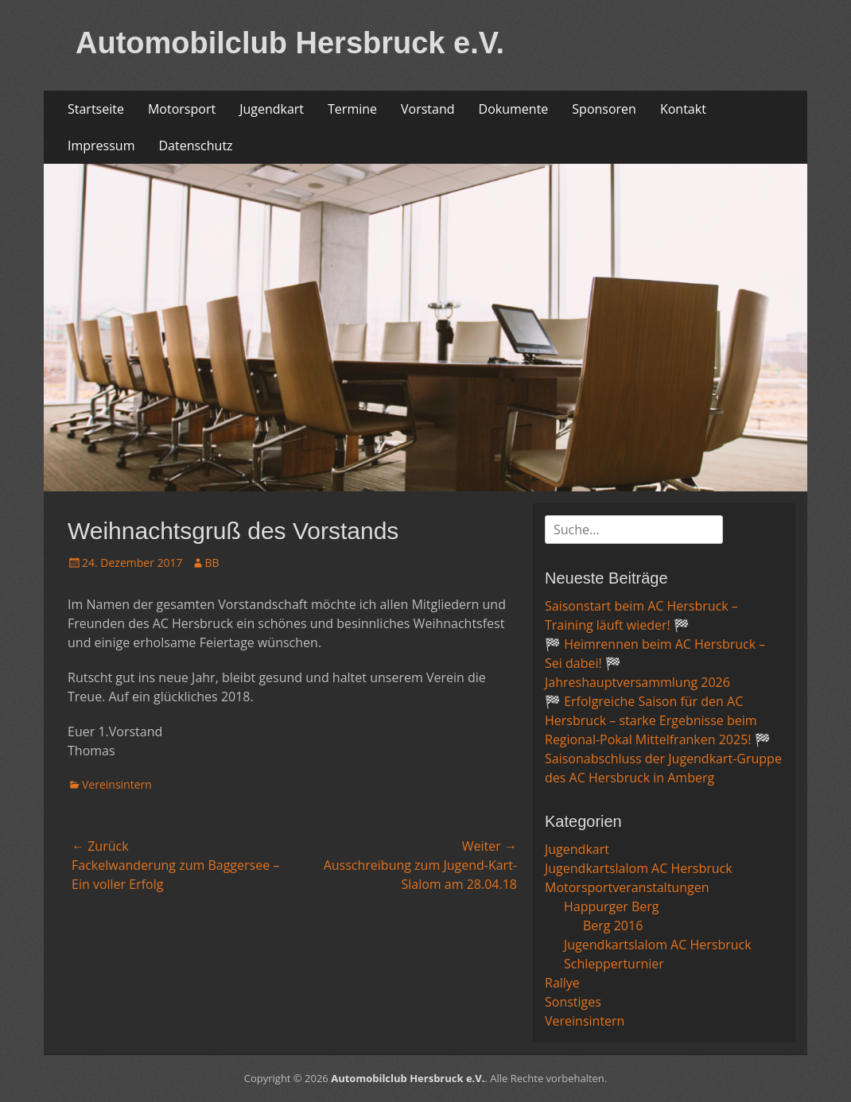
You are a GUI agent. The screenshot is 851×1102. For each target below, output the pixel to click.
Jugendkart (271, 109)
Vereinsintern (117, 784)
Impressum (101, 145)
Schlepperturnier (614, 963)
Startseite (96, 109)
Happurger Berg (611, 906)
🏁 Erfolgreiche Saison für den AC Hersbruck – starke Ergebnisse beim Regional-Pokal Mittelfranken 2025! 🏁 (658, 720)
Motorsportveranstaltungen (627, 887)
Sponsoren (604, 109)
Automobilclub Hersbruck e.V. (290, 43)
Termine (352, 109)
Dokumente (514, 109)
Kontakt (683, 109)
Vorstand (428, 109)
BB (212, 562)
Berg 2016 (613, 925)
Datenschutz (195, 145)
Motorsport (182, 109)
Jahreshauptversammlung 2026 (637, 682)
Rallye (562, 982)
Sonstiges (573, 1002)
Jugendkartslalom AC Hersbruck (638, 868)
